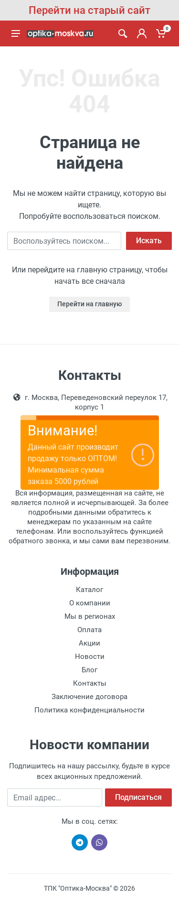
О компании (89, 603)
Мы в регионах (89, 616)
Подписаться (138, 797)
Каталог (89, 589)
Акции (89, 643)
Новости (90, 656)
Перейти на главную (89, 304)
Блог (89, 670)
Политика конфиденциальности (89, 710)
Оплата (89, 629)
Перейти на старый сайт (89, 10)
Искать (149, 240)
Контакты (89, 683)
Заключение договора (89, 696)
